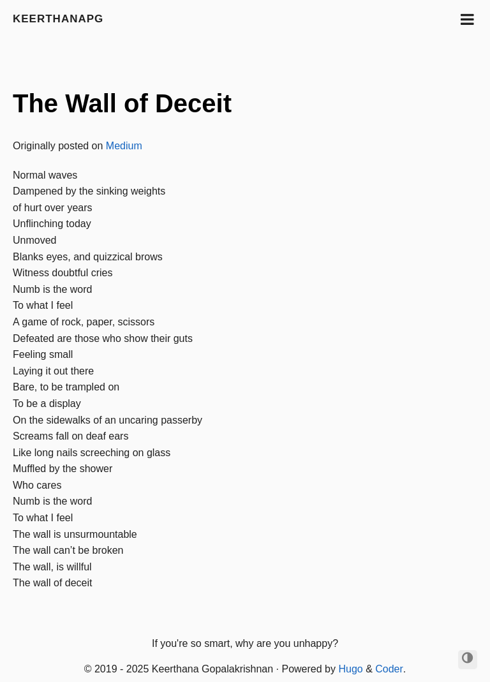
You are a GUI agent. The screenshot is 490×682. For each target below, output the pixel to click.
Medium (124, 145)
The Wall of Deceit (122, 103)
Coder (389, 668)
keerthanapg (58, 19)
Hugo (350, 668)
